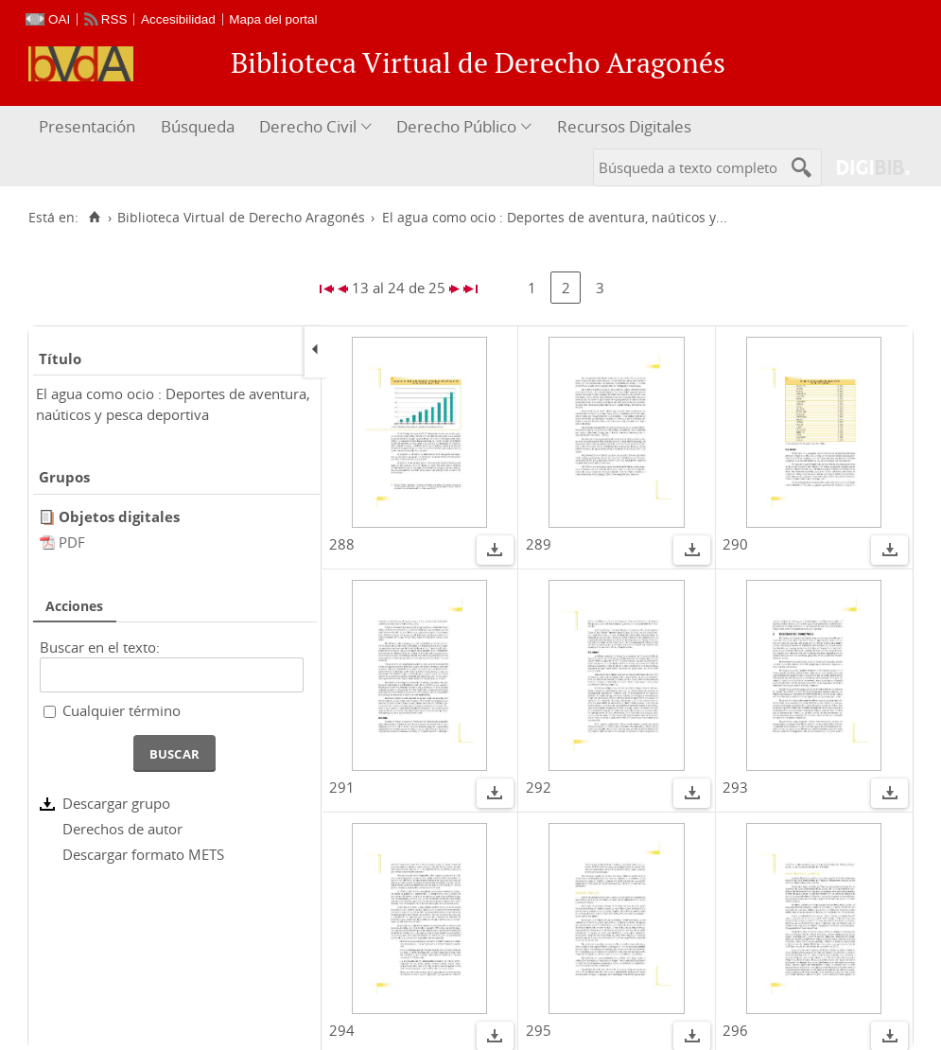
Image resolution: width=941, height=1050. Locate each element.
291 (342, 787)
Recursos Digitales (624, 126)
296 (735, 1030)
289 (538, 543)
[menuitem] (89, 127)
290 (735, 543)
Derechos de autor (122, 828)
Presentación (87, 126)
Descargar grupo (116, 803)
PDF (72, 542)
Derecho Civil (308, 126)
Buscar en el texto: (100, 647)
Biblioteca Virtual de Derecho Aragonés (241, 217)
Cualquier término (121, 710)
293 (735, 787)
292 (538, 787)
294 (342, 1030)
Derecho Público (456, 126)
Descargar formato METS (143, 854)
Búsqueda (198, 126)
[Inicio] (94, 217)
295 (538, 1030)
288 (342, 543)
